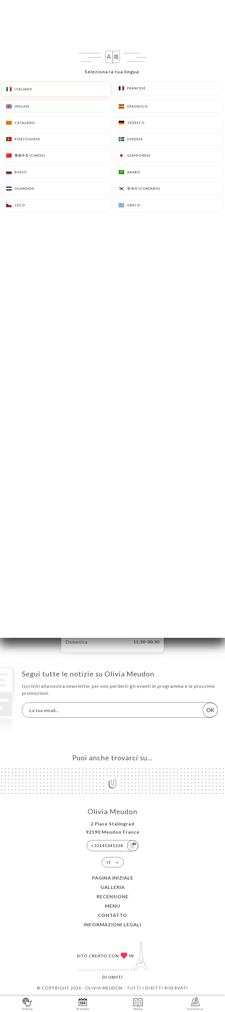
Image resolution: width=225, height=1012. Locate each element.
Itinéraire (195, 1004)
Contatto (112, 915)
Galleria (112, 887)
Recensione (113, 896)
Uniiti (115, 977)
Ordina (27, 1004)
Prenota (82, 1004)
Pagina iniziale (112, 877)
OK (210, 710)
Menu (112, 906)
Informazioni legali (112, 924)
